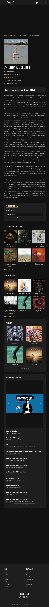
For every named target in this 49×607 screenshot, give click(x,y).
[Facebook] (20, 597)
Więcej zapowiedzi (24, 368)
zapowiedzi (6, 577)
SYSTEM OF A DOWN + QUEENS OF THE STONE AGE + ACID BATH (23, 451)
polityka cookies (30, 579)
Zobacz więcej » (9, 316)
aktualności (6, 572)
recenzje (6, 579)
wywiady (6, 589)
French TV (34, 343)
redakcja (28, 572)
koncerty (6, 574)
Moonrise (34, 364)
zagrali (5, 581)
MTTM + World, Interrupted (13, 438)
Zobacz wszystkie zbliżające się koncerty (24, 504)
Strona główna (8, 35)
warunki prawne (30, 577)
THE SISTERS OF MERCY (12, 479)
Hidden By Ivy (15, 364)
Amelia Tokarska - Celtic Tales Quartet (16, 458)
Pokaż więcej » (8, 269)
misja (27, 574)
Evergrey (14, 343)
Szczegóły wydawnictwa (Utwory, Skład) (20, 89)
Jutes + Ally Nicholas (11, 431)
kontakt (28, 586)
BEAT (7, 445)
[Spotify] (24, 597)
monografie (7, 584)
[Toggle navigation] (43, 2)
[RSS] (27, 597)
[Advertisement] (25, 18)
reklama (27, 581)
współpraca (29, 584)
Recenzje (15, 35)
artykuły (6, 586)
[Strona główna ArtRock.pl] (9, 3)
